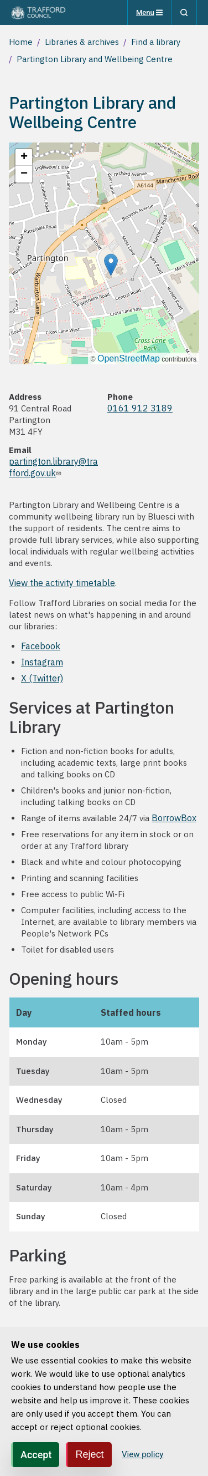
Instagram (42, 662)
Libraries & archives (82, 42)
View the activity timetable (62, 582)
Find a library (155, 42)
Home (21, 42)
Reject (89, 1454)
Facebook (40, 646)
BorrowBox (174, 817)
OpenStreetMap (128, 358)
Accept (35, 1454)
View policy (142, 1454)
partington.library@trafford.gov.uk (53, 467)
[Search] (184, 12)
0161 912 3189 (140, 408)
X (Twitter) (42, 678)
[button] (111, 264)
